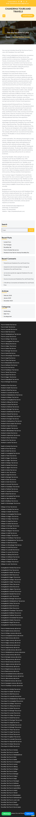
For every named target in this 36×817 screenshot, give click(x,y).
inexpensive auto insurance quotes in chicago (15, 267)
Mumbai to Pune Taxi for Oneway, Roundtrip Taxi (16, 252)
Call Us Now (29, 813)
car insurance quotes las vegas (12, 273)
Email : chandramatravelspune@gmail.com (17, 3)
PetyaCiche (7, 263)
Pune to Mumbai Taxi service (11, 250)
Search (4, 224)
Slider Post (6, 314)
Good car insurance (9, 279)
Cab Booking (7, 311)
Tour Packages (7, 244)
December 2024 (8, 300)
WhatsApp (6, 813)
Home (8, 37)
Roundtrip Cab (7, 247)
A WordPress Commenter (10, 282)
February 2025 (8, 295)
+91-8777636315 (27, 15)
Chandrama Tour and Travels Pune (20, 263)
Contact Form (7, 242)
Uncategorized (7, 316)
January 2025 (7, 298)
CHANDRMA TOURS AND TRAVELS (18, 10)
